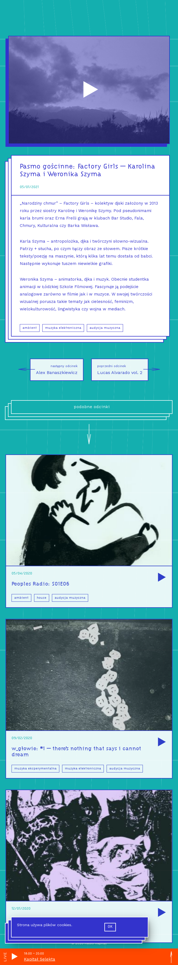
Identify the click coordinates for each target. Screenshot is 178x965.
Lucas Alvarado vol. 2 (122, 369)
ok (110, 927)
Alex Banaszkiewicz (53, 369)
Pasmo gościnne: (49, 167)
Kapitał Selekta (39, 959)
